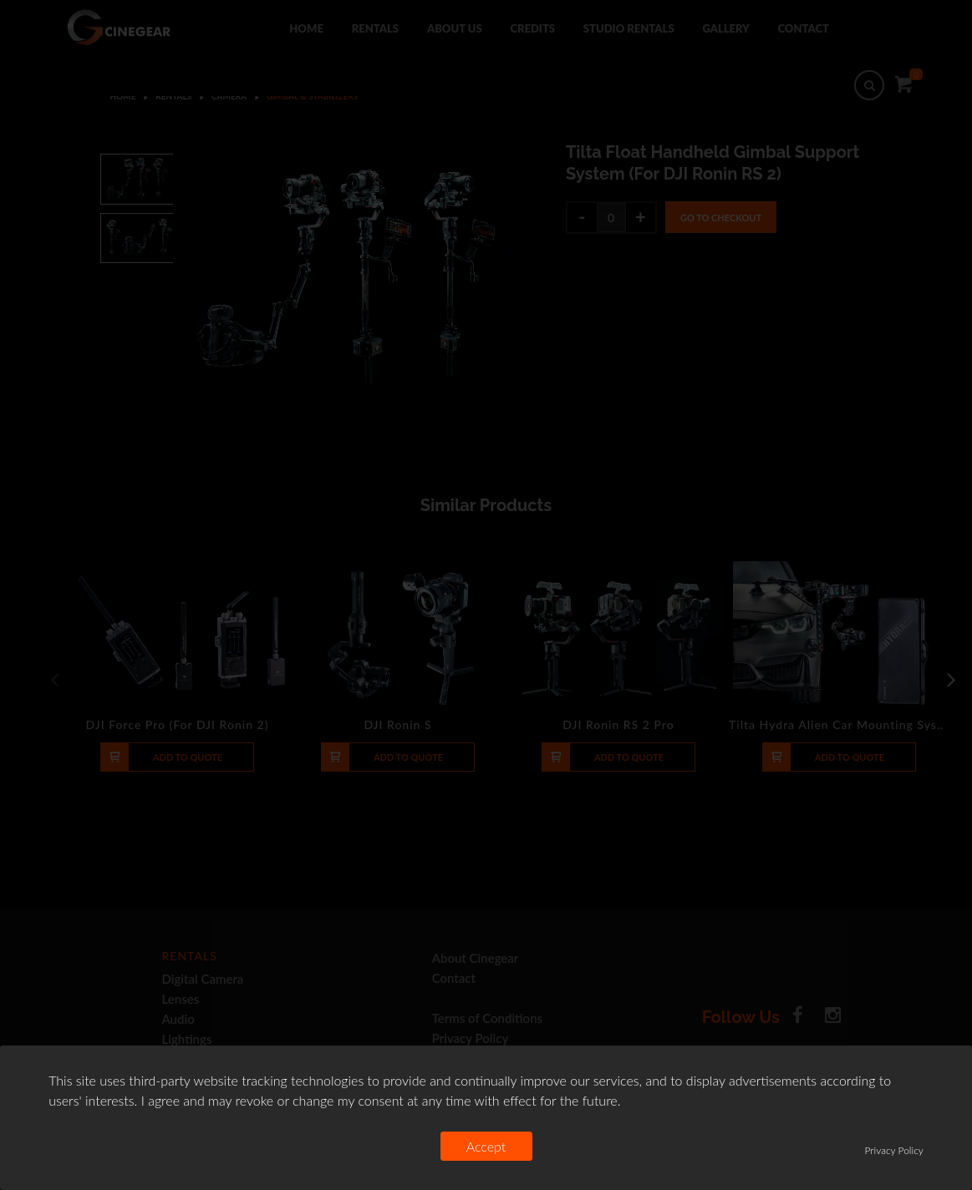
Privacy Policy (894, 1150)
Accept (486, 1146)
